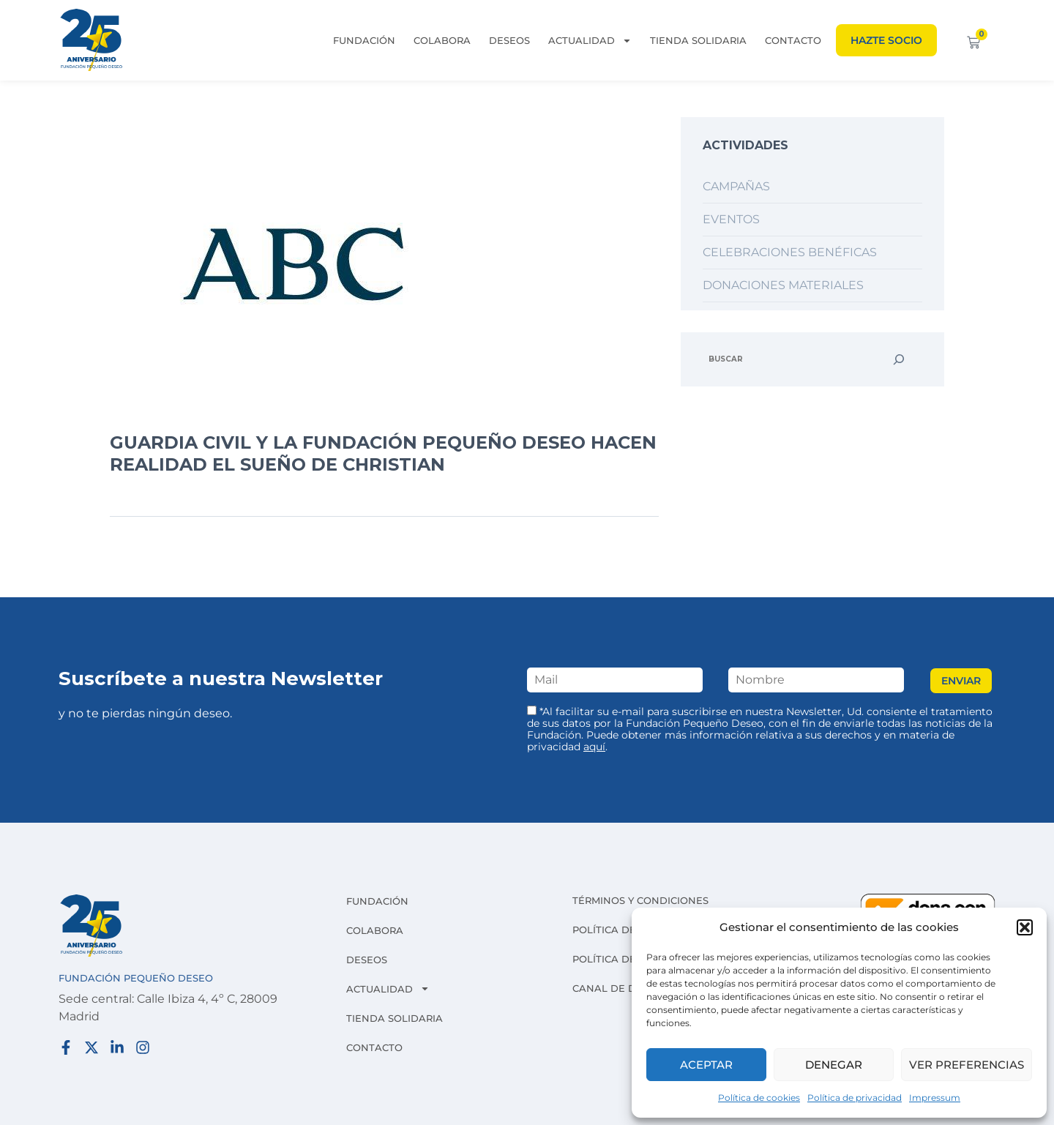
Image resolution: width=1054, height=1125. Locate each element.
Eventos (731, 219)
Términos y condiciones (640, 900)
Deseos (509, 40)
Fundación (364, 40)
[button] (1024, 927)
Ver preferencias (966, 1065)
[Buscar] (898, 359)
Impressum (934, 1097)
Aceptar (706, 1065)
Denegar (833, 1065)
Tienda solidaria (698, 40)
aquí (594, 746)
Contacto (793, 40)
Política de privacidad (854, 1097)
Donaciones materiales (783, 285)
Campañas (736, 186)
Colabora (442, 40)
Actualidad (590, 40)
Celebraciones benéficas (790, 252)
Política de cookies (759, 1097)
